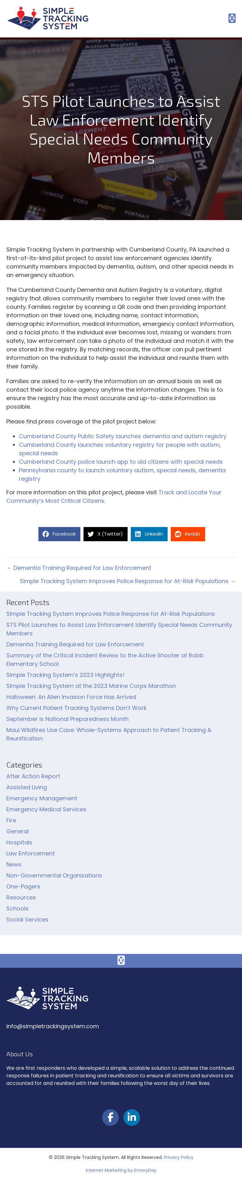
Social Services (27, 919)
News (13, 864)
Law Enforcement (30, 853)
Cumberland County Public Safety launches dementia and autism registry (123, 436)
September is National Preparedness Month (67, 719)
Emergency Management (41, 798)
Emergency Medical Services (46, 809)
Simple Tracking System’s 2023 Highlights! (65, 675)
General (17, 831)
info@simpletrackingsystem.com (52, 1026)
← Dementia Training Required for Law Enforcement (78, 568)
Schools (17, 908)
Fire (11, 820)
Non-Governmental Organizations (54, 875)
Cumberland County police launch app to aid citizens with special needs (121, 462)
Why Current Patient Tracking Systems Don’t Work (76, 708)
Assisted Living (26, 787)
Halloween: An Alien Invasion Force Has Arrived (71, 697)
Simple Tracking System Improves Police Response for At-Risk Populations (110, 614)
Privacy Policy (178, 1157)
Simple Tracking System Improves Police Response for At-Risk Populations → (128, 581)
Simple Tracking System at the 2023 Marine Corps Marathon (91, 686)
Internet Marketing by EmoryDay (121, 1170)
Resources (21, 897)
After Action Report (33, 776)
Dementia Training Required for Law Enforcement (75, 644)
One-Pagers (23, 886)
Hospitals (19, 842)
